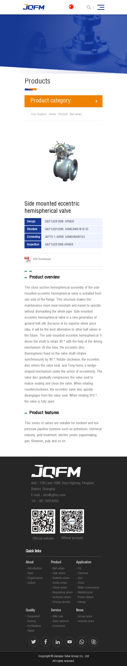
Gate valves (59, 573)
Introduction (34, 568)
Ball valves (76, 114)
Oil (79, 568)
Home (52, 114)
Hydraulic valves (62, 597)
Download (59, 626)
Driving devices (62, 602)
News (80, 610)
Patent (30, 631)
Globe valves (60, 583)
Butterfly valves (61, 578)
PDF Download (37, 259)
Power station (86, 597)
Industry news (86, 621)
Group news (85, 616)
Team (30, 573)
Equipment (33, 616)
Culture (31, 583)
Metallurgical (85, 592)
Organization (34, 578)
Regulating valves (63, 592)
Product (62, 114)
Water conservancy (88, 587)
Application (83, 562)
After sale (58, 616)
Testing (31, 621)
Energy (82, 602)
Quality (30, 610)
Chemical (83, 573)
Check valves (60, 587)
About (30, 562)
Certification (34, 626)
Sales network (61, 621)
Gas (80, 578)
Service (56, 610)
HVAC (81, 583)
